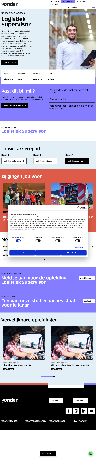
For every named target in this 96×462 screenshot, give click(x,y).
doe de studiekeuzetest (15, 106)
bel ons (55, 401)
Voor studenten (55, 1)
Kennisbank (54, 445)
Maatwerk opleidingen (58, 440)
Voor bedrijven (81, 1)
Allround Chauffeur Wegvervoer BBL (70, 365)
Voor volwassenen (68, 1)
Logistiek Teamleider (44, 161)
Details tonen (79, 247)
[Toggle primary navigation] (93, 7)
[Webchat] (91, 453)
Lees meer (9, 62)
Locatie (24, 259)
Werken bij (77, 432)
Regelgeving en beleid (82, 443)
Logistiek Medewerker (13, 161)
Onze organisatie (80, 427)
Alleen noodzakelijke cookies (22, 253)
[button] (47, 376)
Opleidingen (6, 427)
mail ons (80, 401)
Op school (5, 437)
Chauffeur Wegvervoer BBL (17, 365)
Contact (4, 448)
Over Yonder (54, 4)
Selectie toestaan (48, 253)
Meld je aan (46, 453)
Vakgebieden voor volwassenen (32, 428)
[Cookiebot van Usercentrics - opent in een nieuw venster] (79, 207)
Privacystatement (80, 448)
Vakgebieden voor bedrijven (56, 428)
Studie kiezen (6, 432)
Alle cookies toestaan (74, 253)
